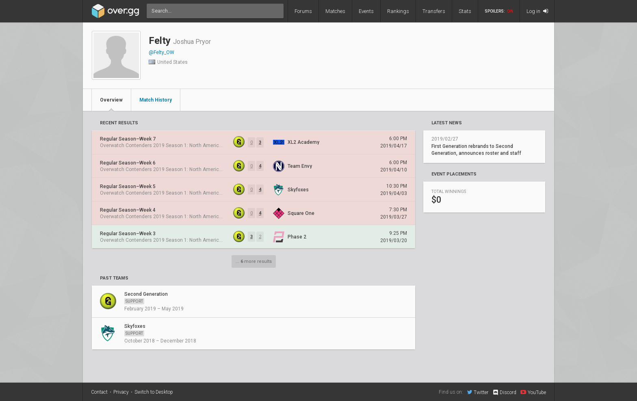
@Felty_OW (161, 52)
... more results (254, 261)
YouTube (533, 392)
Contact (99, 392)
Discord (504, 392)
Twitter (477, 392)
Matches (335, 11)
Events (366, 11)
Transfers (433, 11)
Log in (537, 11)
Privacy (121, 392)
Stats (465, 11)
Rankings (398, 11)
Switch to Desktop (153, 392)
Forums (303, 11)
